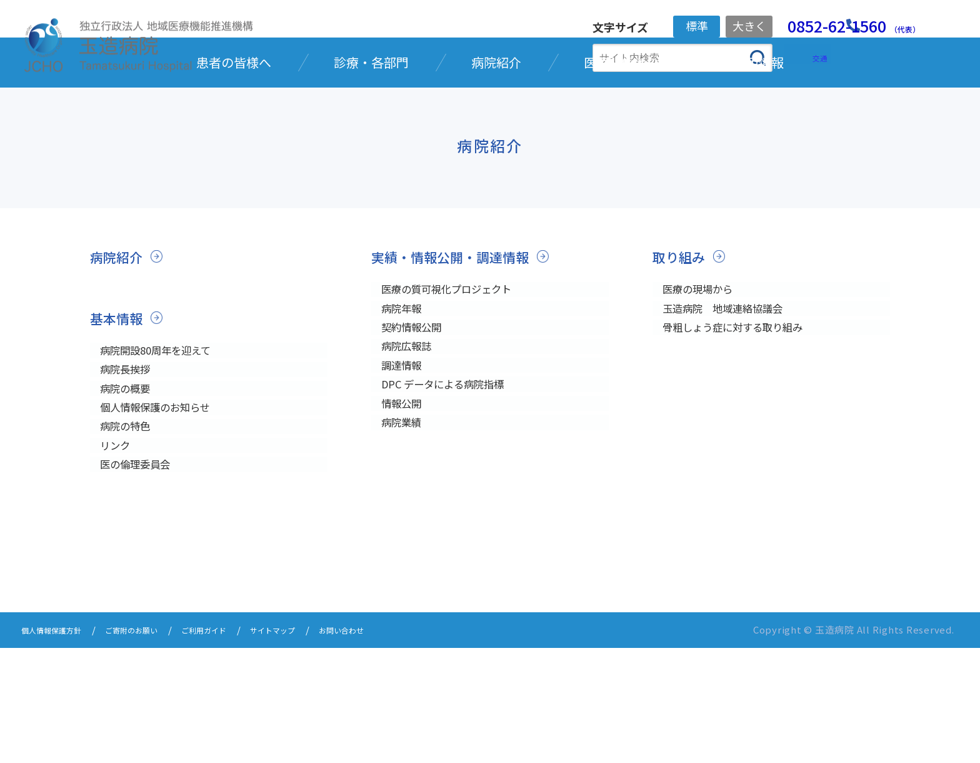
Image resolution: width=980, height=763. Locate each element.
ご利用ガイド (237, 745)
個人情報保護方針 (58, 745)
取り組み (682, 337)
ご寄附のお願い (153, 745)
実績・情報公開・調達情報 (461, 337)
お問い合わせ (397, 745)
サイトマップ (317, 745)
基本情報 (120, 398)
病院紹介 (120, 337)
